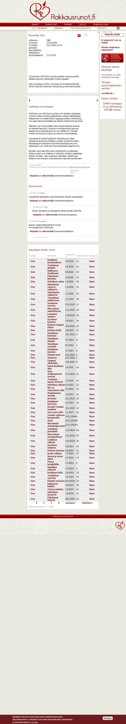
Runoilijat (51, 24)
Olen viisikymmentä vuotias (54, 374)
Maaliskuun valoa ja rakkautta (53, 287)
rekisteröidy (48, 175)
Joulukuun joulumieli (52, 430)
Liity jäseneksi (39, 28)
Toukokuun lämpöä (53, 266)
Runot (35, 24)
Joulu (50, 420)
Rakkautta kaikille (52, 485)
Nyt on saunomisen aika (55, 388)
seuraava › (70, 503)
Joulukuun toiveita (52, 304)
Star (46, 207)
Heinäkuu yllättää (52, 468)
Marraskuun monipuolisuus (54, 435)
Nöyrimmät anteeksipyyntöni (56, 424)
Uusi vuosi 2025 (55, 412)
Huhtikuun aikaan (56, 385)
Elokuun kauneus (56, 450)
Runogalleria (100, 24)
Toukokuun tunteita (53, 476)
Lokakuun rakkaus (52, 440)
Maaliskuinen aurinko (54, 394)
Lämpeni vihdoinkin (52, 361)
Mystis (42, 193)
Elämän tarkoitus (56, 481)
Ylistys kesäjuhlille (53, 463)
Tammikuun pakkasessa (53, 299)
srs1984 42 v (107, 93)
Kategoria (93, 256)
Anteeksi (51, 398)
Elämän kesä (53, 355)
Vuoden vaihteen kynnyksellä (56, 416)
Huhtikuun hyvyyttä (52, 493)
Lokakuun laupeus (52, 315)
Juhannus (52, 357)
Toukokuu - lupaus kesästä (55, 380)
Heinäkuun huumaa (52, 350)
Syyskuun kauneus (52, 320)
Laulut (83, 24)
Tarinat (68, 24)
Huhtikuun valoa (55, 281)
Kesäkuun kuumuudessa (54, 261)
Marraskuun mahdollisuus (54, 309)
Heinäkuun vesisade (52, 345)
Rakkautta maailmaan (53, 271)
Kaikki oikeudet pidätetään (79, 167)
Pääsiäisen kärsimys (52, 277)
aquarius (43, 221)
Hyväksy (107, 719)
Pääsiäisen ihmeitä (52, 498)
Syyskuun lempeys (52, 446)
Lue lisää (34, 723)
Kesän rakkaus (54, 453)
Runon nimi (51, 256)
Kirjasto (102, 28)
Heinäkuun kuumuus (52, 334)
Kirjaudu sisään (112, 34)
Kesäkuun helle (55, 472)
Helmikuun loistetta (52, 402)
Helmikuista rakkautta (53, 293)
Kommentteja (81, 256)
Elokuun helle (54, 330)
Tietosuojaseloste (80, 28)
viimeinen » (87, 503)
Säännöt (58, 28)
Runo (73, 173)
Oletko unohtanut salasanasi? (110, 48)
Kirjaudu (34, 175)
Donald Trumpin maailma (55, 408)
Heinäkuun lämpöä (52, 339)
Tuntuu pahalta (55, 489)
